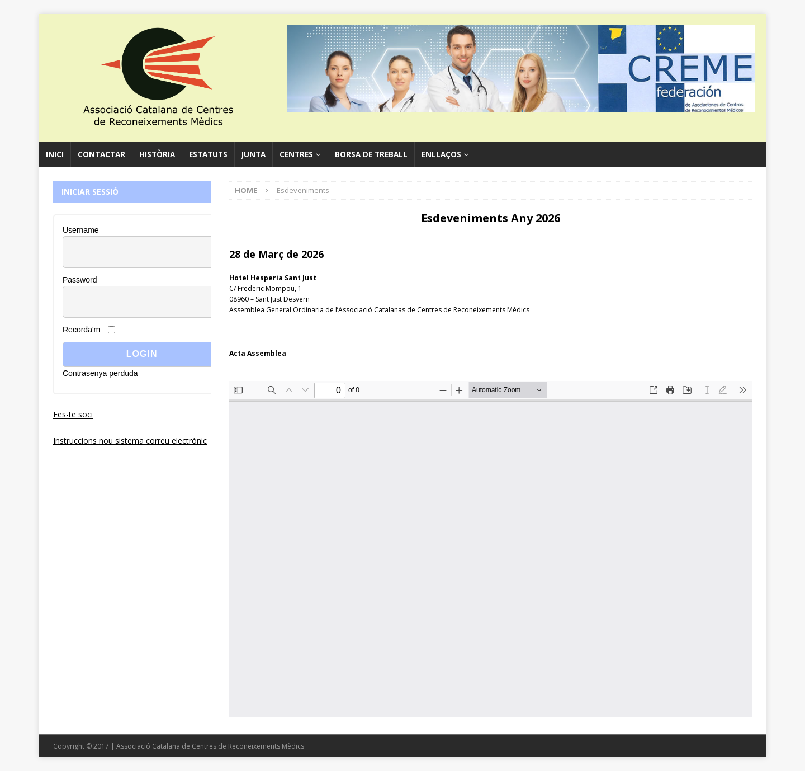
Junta (254, 154)
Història (157, 154)
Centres (296, 154)
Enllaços (441, 154)
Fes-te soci (73, 414)
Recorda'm (81, 329)
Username (81, 229)
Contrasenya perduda (100, 373)
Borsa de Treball (371, 154)
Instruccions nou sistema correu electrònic (130, 440)
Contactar (101, 154)
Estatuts (208, 154)
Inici (55, 154)
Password (80, 279)
